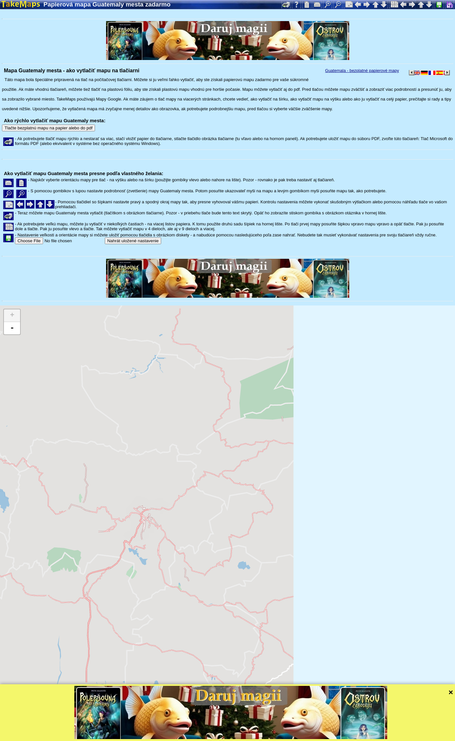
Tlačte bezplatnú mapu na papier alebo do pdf (48, 127)
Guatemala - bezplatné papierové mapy (362, 70)
